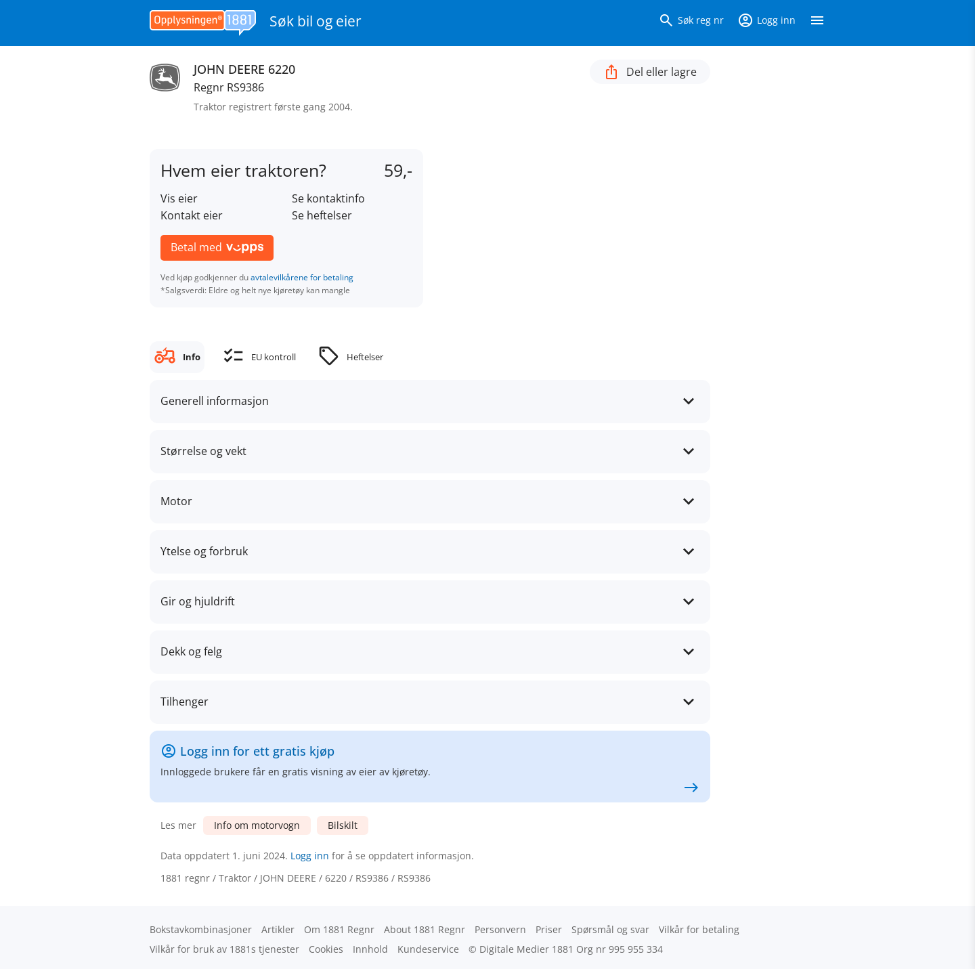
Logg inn (309, 855)
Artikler (278, 929)
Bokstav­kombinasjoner (201, 929)
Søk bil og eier (315, 21)
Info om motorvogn (257, 825)
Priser (549, 929)
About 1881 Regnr (424, 929)
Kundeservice (428, 949)
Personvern (500, 929)
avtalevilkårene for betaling (302, 277)
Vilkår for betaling (699, 929)
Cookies (326, 949)
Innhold (370, 949)
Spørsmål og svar (610, 929)
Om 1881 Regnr (339, 929)
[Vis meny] (817, 23)
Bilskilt (343, 825)
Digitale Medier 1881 (526, 949)
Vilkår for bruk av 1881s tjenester (224, 949)
